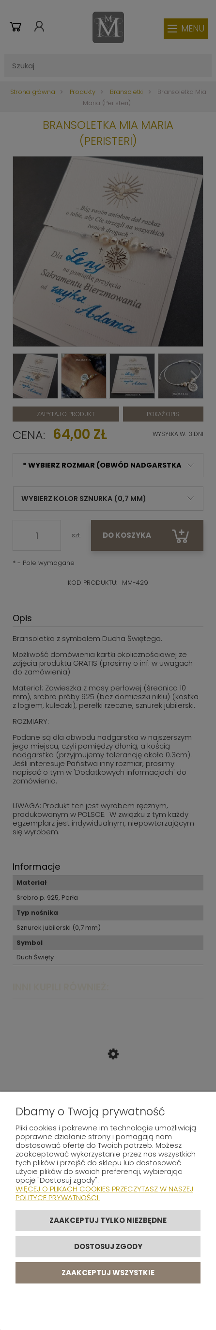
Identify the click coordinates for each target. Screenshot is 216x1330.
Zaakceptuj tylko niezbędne (108, 1220)
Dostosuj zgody (108, 1246)
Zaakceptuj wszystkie (108, 1272)
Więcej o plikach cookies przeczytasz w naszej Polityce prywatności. (104, 1193)
